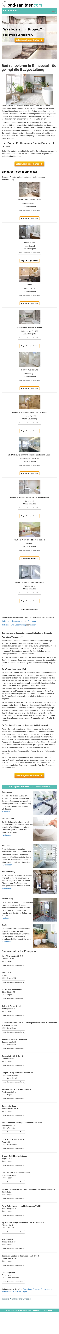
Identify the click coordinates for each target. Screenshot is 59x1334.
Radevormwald (46, 1289)
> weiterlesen (7, 811)
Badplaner (32, 621)
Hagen (24, 1292)
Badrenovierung (8, 625)
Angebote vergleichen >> (29, 218)
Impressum (37, 1310)
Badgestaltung (17, 621)
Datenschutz (48, 1310)
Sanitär (33, 625)
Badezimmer (6, 621)
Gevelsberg (27, 1289)
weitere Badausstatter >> (29, 609)
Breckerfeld (16, 1292)
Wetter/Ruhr (6, 1292)
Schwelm (36, 1289)
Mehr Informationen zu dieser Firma (29, 210)
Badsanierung (20, 625)
